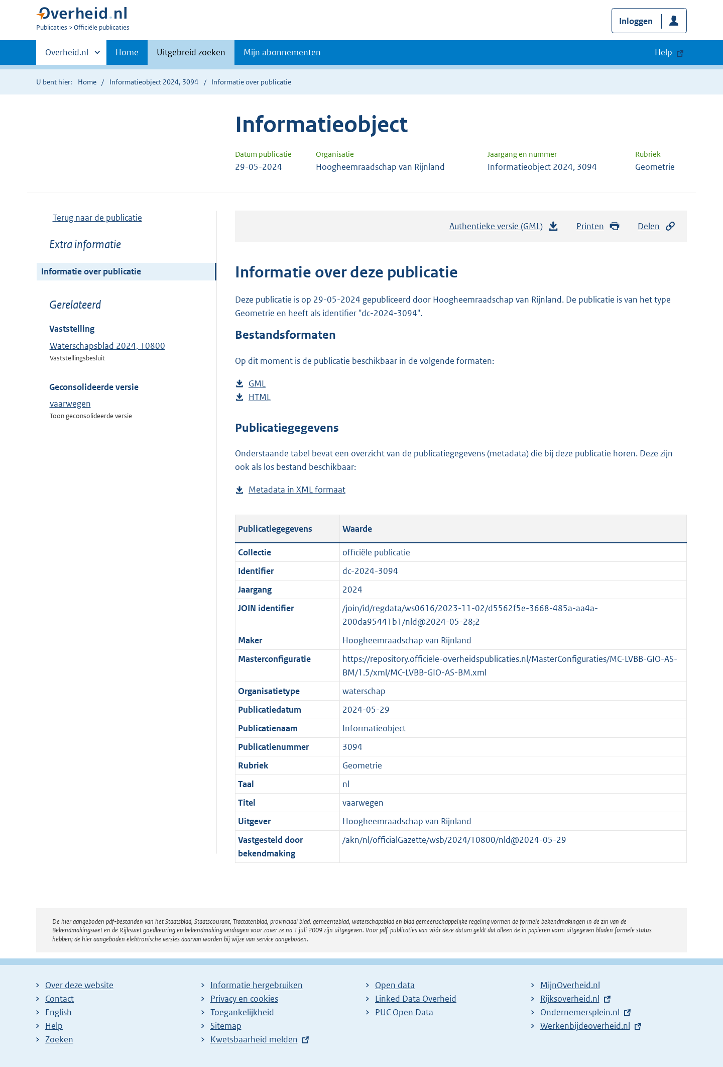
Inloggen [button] (636, 21)
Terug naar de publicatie (97, 217)
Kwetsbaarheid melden (254, 1039)
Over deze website (79, 985)
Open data (395, 985)
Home (127, 52)
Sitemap (226, 1025)
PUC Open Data (404, 1012)
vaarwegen (70, 403)
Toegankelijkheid (242, 1012)
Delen (657, 226)
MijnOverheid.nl (570, 985)
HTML (260, 397)
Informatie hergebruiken (256, 985)
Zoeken (59, 1039)
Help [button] (663, 52)
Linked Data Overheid (415, 998)
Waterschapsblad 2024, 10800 (107, 345)
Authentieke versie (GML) (504, 229)
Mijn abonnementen (282, 52)
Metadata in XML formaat (297, 490)
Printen (598, 226)
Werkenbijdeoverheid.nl (585, 1025)
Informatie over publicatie (91, 271)
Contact (59, 998)
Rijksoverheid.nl (569, 998)
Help (54, 1025)
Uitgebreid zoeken (191, 52)
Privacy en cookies (244, 998)
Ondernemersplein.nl (580, 1012)
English (58, 1012)
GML (257, 384)
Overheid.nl (66, 55)
